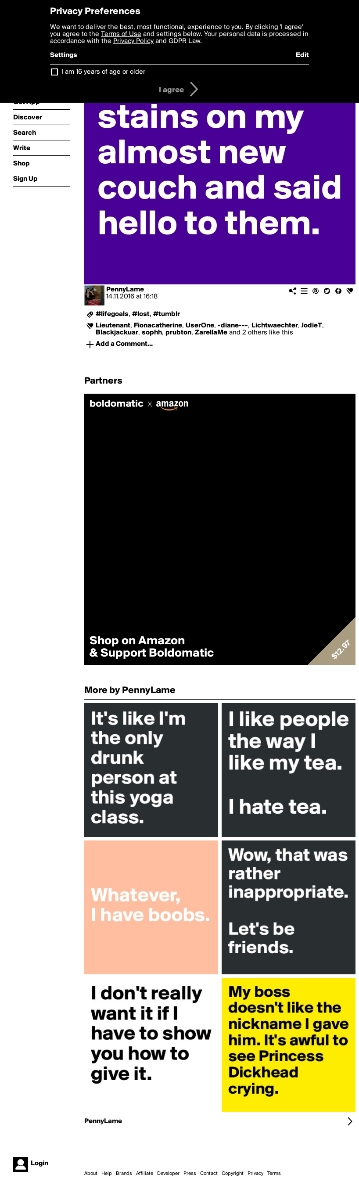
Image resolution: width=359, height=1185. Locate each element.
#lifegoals (112, 314)
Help (106, 1173)
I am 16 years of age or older (103, 71)
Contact (209, 1173)
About (90, 1173)
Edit (302, 55)
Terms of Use (121, 34)
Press (189, 1173)
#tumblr (166, 314)
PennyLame (125, 289)
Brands (124, 1173)
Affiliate (144, 1173)
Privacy (255, 1173)
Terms (274, 1173)
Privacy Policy (133, 41)
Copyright (233, 1173)
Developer (168, 1173)
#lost (141, 314)
